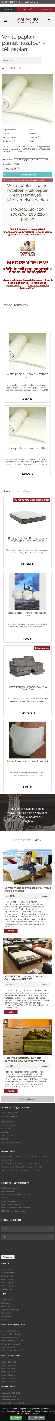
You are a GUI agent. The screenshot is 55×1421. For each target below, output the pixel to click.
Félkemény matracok (10, 1344)
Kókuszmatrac (7, 1269)
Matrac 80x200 (8, 1368)
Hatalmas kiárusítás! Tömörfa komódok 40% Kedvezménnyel (24, 1059)
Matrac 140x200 (8, 1381)
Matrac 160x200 (8, 1365)
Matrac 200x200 (8, 1362)
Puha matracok (8, 1347)
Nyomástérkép (8, 1191)
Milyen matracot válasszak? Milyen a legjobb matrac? (27, 889)
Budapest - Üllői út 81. (10, 1393)
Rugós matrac (7, 1289)
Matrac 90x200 (8, 1375)
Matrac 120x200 (8, 1378)
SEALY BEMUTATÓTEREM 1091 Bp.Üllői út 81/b (20, 1170)
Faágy (4, 1319)
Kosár (8, 9)
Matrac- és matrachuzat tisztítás (15, 1208)
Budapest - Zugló (8, 1396)
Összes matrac (7, 1286)
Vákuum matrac (8, 1273)
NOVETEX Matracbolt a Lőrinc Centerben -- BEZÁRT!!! (23, 978)
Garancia (5, 1198)
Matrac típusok (8, 1282)
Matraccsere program (10, 1204)
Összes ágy (6, 1306)
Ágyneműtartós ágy (10, 1309)
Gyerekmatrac (7, 1279)
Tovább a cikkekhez (27, 1099)
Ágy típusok (6, 1300)
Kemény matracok (9, 1337)
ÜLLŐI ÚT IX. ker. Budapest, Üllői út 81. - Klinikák (20, 1163)
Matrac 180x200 (8, 1372)
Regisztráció (27, 9)
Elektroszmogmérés (10, 1188)
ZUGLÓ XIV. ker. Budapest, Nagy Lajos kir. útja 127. (21, 1167)
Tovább (11, 931)
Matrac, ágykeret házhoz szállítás (16, 1194)
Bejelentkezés (46, 9)
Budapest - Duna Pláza (11, 1399)
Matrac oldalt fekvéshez (11, 1334)
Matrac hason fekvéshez (12, 1341)
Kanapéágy (6, 1303)
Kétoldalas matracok (10, 1331)
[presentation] (22, 1247)
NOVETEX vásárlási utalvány (13, 1211)
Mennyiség (8, 168)
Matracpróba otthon (10, 1201)
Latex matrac (7, 1276)
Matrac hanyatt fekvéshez (12, 1350)
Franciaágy (6, 1313)
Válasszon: (7, 159)
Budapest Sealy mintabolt (12, 1403)
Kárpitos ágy (6, 1316)
